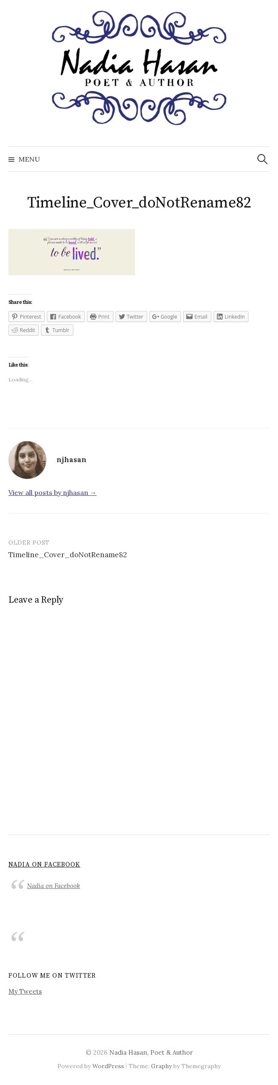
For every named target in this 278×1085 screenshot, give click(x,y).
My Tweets (25, 991)
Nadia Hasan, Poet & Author (151, 1052)
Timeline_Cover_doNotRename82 (67, 554)
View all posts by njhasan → (52, 492)
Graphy (161, 1066)
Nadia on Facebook (44, 865)
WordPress (108, 1066)
